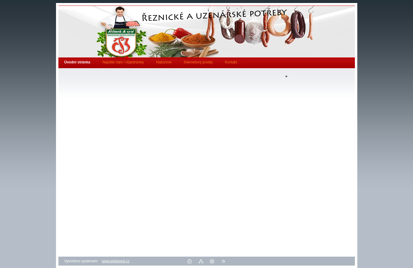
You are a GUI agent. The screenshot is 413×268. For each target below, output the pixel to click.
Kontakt (231, 62)
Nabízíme (163, 62)
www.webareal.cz (115, 261)
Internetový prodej (198, 62)
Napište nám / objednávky (123, 62)
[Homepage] (77, 62)
